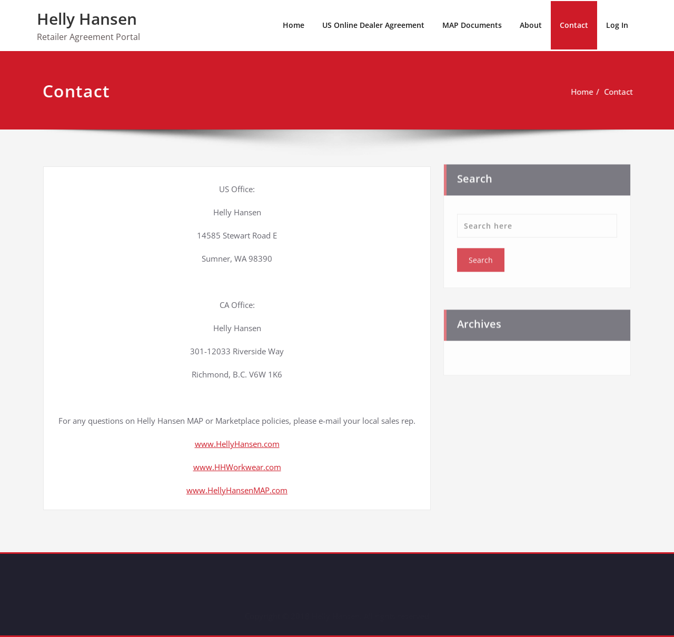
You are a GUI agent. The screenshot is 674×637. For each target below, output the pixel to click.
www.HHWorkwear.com (237, 467)
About (531, 25)
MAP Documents (472, 25)
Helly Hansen (87, 18)
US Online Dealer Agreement (373, 25)
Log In (617, 25)
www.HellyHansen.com (237, 444)
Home (293, 25)
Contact (574, 25)
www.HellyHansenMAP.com (237, 490)
